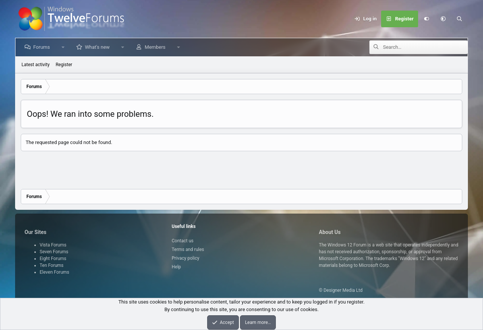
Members (156, 47)
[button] (443, 19)
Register (63, 64)
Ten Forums (51, 265)
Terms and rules (188, 249)
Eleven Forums (54, 272)
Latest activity (35, 64)
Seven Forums (54, 251)
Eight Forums (53, 258)
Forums (43, 47)
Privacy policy (185, 258)
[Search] (459, 19)
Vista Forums (53, 245)
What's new (98, 47)
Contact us (183, 240)
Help (176, 267)
